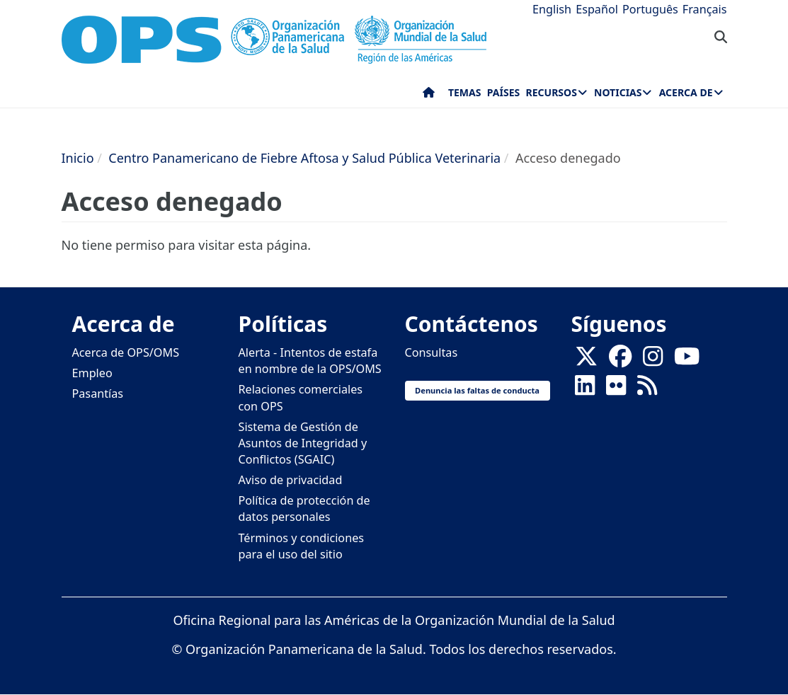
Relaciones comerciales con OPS (301, 397)
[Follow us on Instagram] (653, 361)
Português (650, 9)
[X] (586, 361)
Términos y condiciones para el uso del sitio (302, 546)
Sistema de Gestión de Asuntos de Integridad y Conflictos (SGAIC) (303, 443)
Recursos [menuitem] (551, 92)
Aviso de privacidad (291, 480)
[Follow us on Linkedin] (585, 390)
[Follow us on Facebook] (620, 361)
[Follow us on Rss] (647, 390)
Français (705, 9)
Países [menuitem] (503, 92)
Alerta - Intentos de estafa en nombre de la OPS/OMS (310, 361)
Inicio (78, 157)
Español (597, 9)
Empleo (92, 373)
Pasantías (98, 393)
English (551, 9)
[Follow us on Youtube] (687, 361)
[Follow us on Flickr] (616, 390)
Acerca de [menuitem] (686, 92)
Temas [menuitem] (464, 92)
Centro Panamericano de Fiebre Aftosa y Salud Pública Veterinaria (304, 157)
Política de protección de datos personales (304, 508)
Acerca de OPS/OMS (126, 352)
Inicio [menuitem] (429, 95)
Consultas (431, 352)
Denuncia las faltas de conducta (477, 390)
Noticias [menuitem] (617, 92)
